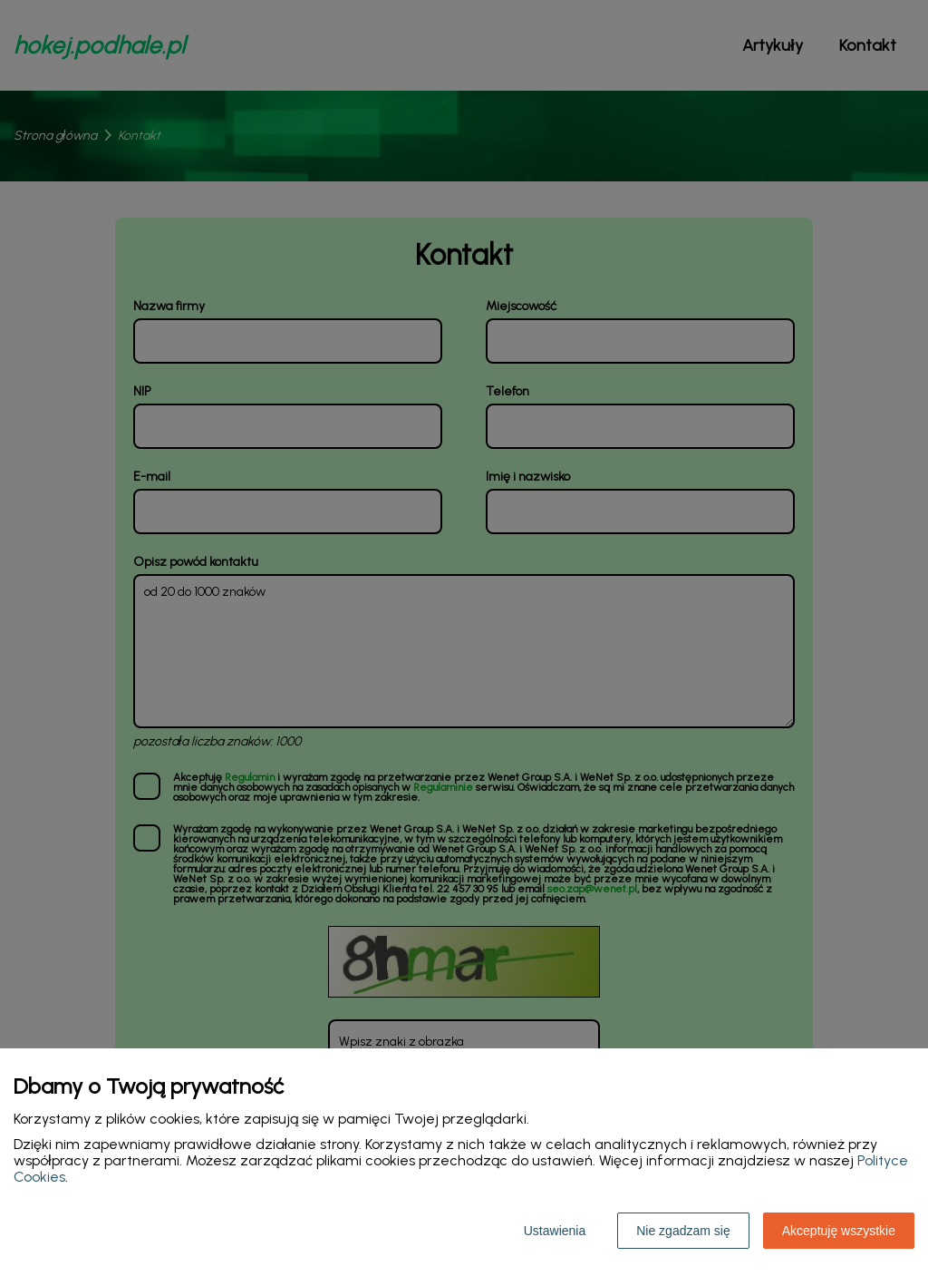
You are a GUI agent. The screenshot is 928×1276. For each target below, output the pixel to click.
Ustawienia (554, 1230)
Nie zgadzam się (683, 1230)
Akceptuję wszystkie (838, 1230)
